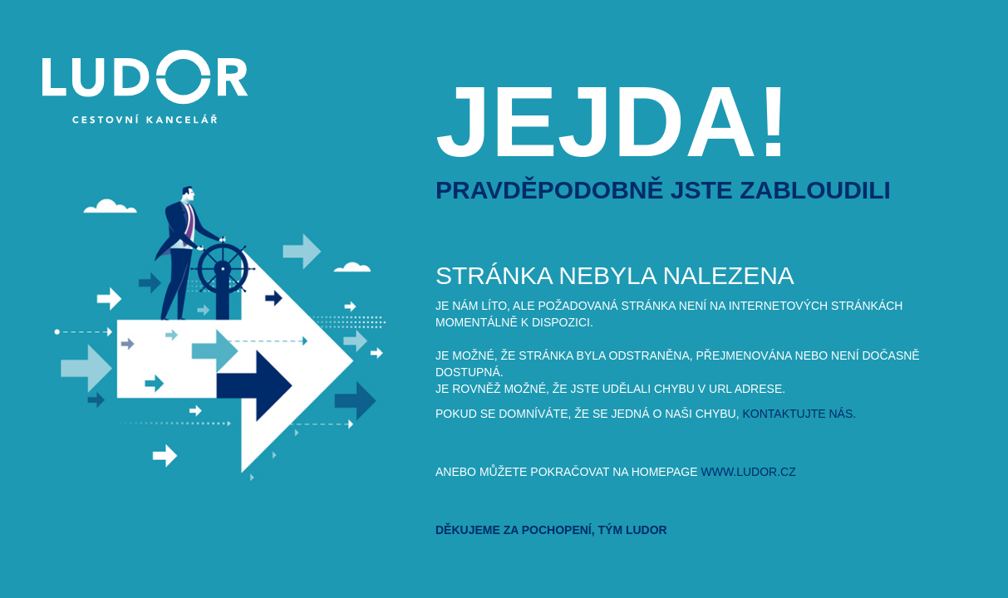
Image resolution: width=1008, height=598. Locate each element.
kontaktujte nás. (800, 413)
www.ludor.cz (748, 471)
